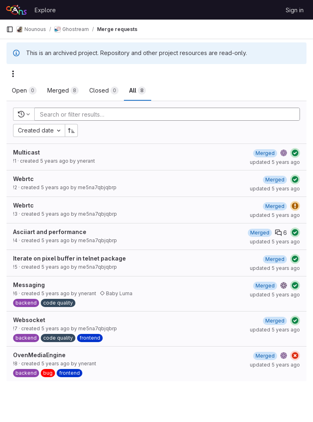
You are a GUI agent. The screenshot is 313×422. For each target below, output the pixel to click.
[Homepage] (16, 9)
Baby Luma (116, 293)
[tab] (24, 90)
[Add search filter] (170, 114)
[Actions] (13, 73)
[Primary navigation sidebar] (9, 29)
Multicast (26, 152)
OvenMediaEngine (39, 354)
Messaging (29, 284)
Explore (45, 10)
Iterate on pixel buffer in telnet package (69, 258)
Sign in (295, 10)
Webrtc (23, 178)
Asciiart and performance (49, 231)
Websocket (29, 319)
